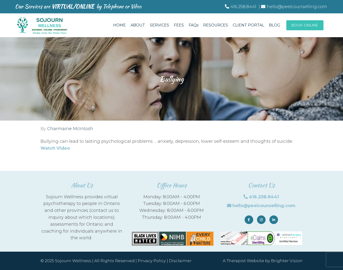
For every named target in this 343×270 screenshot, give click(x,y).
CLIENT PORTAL (248, 25)
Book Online (305, 25)
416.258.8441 (264, 196)
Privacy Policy (152, 260)
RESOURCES (215, 25)
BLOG (274, 25)
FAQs (193, 25)
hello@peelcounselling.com (263, 205)
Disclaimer (180, 260)
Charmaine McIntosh (70, 129)
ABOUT (138, 25)
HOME (119, 25)
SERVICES (159, 25)
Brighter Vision (287, 260)
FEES (179, 25)
